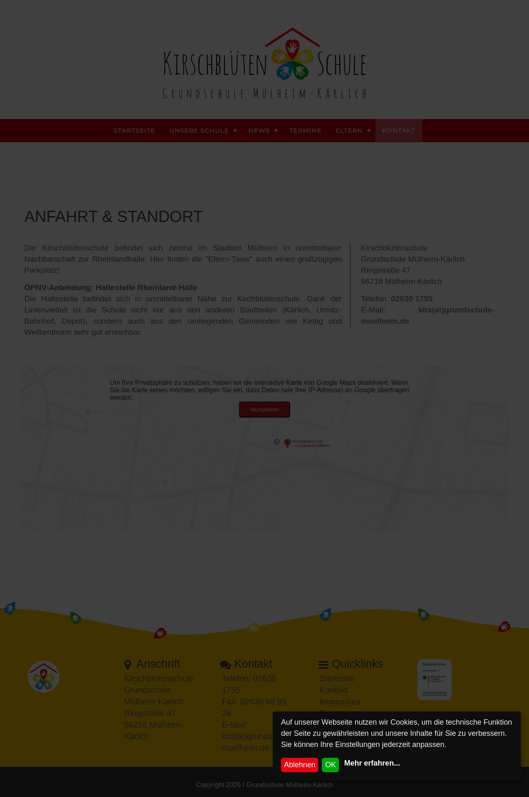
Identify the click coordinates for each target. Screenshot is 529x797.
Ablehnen (299, 765)
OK (330, 765)
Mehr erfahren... (372, 763)
